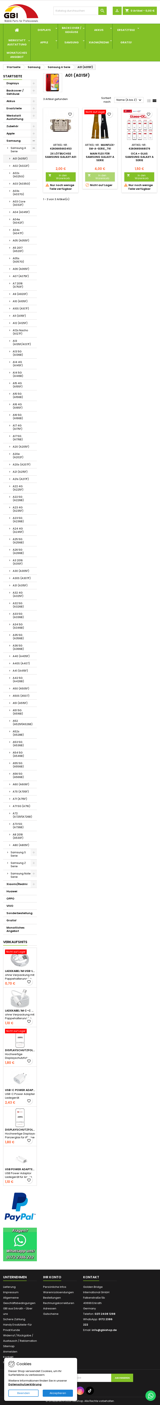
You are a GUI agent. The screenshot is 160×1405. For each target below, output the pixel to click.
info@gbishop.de (104, 1330)
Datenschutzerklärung (24, 1384)
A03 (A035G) (21, 184)
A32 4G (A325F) (18, 594)
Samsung (71, 42)
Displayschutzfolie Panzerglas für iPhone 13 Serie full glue (20, 1050)
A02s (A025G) (18, 174)
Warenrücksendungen (58, 1292)
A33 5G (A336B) (18, 615)
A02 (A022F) (21, 166)
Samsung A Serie (18, 149)
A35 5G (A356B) (18, 636)
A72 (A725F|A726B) (22, 815)
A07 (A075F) (21, 276)
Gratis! (126, 42)
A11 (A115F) (19, 316)
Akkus (99, 30)
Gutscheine (51, 1314)
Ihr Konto (52, 1277)
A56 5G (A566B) (18, 775)
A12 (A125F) (20, 323)
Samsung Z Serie (18, 864)
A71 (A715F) (20, 799)
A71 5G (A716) (21, 806)
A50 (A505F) (21, 688)
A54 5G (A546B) (18, 754)
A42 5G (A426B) (18, 679)
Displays (44, 30)
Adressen (49, 1308)
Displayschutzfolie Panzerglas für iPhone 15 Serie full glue (20, 1130)
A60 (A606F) (21, 784)
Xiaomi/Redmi (99, 42)
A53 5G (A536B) (18, 743)
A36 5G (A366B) (18, 647)
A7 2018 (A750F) (18, 285)
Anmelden (10, 1352)
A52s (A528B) (18, 733)
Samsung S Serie (18, 854)
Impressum (11, 1292)
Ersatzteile (126, 30)
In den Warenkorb (59, 177)
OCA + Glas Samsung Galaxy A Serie (139, 157)
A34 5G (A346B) (18, 626)
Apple (44, 42)
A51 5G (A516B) (18, 712)
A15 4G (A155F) (17, 384)
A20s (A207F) (21, 464)
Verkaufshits (15, 942)
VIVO (9, 906)
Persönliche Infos (54, 1287)
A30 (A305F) (21, 571)
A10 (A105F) (20, 301)
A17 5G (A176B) (18, 437)
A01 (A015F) (20, 159)
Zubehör (12, 126)
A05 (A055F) (21, 240)
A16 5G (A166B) (18, 416)
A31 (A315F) (20, 585)
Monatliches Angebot (17, 55)
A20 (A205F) (21, 447)
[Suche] (80, 11)
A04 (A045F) (21, 212)
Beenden (23, 1393)
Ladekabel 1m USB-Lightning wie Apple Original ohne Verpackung (20, 971)
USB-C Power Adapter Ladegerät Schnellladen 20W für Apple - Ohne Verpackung (20, 1090)
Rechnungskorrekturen (58, 1303)
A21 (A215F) (20, 472)
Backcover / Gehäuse (71, 30)
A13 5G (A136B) (18, 353)
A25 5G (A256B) (18, 540)
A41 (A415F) (20, 671)
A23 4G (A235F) (18, 509)
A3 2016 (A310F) (18, 562)
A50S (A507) (21, 696)
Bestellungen (52, 1298)
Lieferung (9, 1287)
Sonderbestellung (19, 913)
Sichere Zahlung (14, 1319)
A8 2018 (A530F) (18, 836)
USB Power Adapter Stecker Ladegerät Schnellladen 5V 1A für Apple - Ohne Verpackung (20, 1169)
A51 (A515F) (20, 703)
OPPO (10, 899)
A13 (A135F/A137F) (22, 342)
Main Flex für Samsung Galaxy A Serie (100, 157)
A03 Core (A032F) (19, 203)
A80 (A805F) (21, 845)
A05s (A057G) (18, 260)
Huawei (11, 891)
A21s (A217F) (21, 479)
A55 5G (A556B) (18, 764)
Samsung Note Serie (21, 875)
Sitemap (9, 1346)
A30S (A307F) (22, 578)
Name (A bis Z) (129, 100)
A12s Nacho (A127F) (20, 332)
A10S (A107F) (21, 308)
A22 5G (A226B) (18, 498)
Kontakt (8, 1357)
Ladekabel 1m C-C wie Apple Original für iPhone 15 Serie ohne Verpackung (20, 1010)
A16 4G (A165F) (17, 406)
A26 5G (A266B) (18, 551)
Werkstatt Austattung (17, 42)
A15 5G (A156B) (18, 395)
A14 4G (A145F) (18, 363)
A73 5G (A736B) (18, 825)
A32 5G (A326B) (18, 605)
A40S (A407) (21, 663)
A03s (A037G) (18, 192)
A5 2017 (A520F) (18, 249)
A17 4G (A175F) (17, 427)
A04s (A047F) (18, 231)
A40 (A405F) (21, 656)
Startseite (12, 76)
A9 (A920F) (20, 294)
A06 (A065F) (21, 269)
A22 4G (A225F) (18, 488)
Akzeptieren (58, 1393)
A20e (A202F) (18, 455)
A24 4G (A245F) (18, 530)
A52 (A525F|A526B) (22, 722)
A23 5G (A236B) (18, 519)
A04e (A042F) (18, 221)
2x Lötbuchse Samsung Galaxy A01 (60, 155)
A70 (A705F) (21, 792)
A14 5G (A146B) (18, 374)
